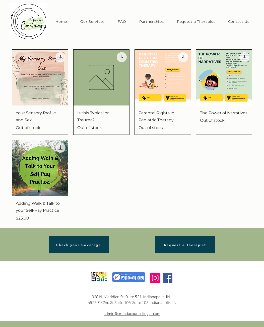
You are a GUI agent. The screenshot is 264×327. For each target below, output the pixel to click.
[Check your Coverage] (79, 244)
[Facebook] (167, 278)
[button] (92, 21)
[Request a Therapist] (185, 244)
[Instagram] (155, 278)
